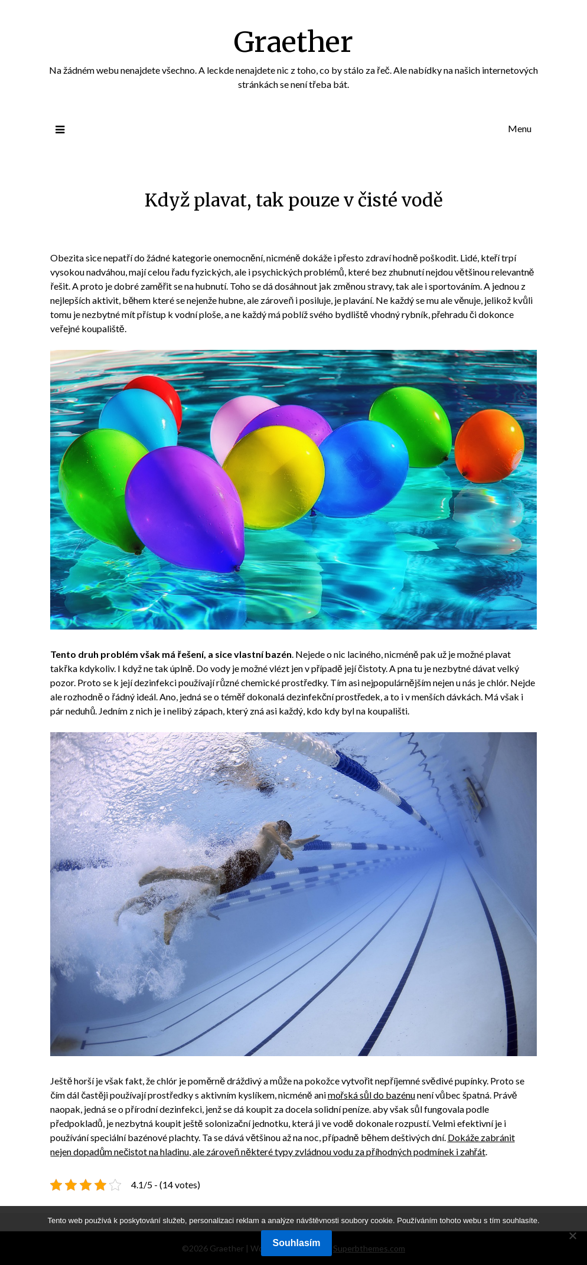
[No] (572, 1235)
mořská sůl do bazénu (371, 1094)
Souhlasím (297, 1243)
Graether (293, 42)
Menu (519, 128)
